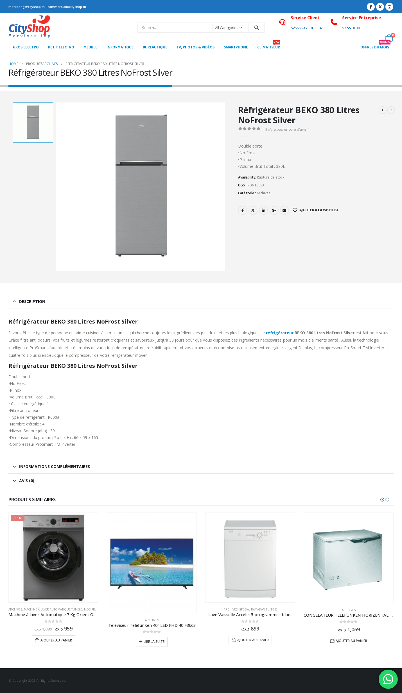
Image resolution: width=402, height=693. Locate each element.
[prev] (383, 110)
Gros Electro (26, 47)
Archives (263, 193)
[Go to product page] (53, 557)
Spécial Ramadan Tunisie (258, 609)
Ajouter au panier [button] (56, 640)
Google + (274, 210)
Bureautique (155, 47)
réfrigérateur (279, 332)
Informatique (120, 47)
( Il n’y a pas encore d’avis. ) (286, 129)
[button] (382, 499)
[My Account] (389, 24)
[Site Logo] (29, 28)
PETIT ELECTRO (61, 47)
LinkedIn (263, 210)
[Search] (257, 27)
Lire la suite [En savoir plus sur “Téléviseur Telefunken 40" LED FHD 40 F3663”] (154, 641)
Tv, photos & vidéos (195, 47)
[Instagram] (389, 7)
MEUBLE (90, 47)
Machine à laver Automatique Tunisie (53, 609)
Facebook (242, 210)
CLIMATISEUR (268, 46)
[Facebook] (371, 7)
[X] (380, 7)
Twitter (253, 210)
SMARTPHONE (236, 47)
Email (284, 210)
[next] (391, 110)
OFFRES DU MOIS (375, 46)
